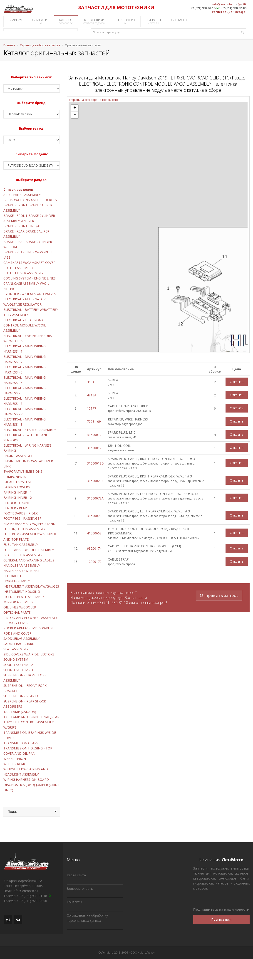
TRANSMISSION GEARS (20, 743)
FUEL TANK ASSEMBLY (20, 544)
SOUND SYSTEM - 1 (18, 659)
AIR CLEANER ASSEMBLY (22, 195)
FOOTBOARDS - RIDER (20, 513)
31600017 (94, 448)
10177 (91, 408)
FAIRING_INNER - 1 (17, 492)
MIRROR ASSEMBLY (18, 602)
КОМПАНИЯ (40, 21)
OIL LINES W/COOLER (19, 607)
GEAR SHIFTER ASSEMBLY (22, 555)
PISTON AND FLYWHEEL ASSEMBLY (30, 617)
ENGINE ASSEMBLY (17, 456)
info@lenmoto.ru (224, 4)
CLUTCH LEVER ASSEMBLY (23, 273)
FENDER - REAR (15, 508)
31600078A (95, 498)
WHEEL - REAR (14, 764)
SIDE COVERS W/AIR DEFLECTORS (29, 654)
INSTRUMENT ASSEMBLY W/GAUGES (31, 586)
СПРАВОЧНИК (125, 21)
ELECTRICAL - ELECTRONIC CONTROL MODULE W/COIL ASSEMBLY (24, 325)
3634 (90, 382)
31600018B (95, 463)
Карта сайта (76, 875)
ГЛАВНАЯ (15, 21)
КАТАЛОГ (66, 21)
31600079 (94, 516)
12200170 (94, 561)
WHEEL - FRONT (15, 758)
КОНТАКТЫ (179, 21)
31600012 (94, 435)
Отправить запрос (219, 595)
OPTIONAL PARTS (17, 612)
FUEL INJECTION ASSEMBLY (24, 529)
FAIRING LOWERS (16, 487)
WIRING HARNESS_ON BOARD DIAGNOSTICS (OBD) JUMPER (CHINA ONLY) (31, 784)
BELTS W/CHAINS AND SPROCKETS (30, 200)
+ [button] (74, 108)
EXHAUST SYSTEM (17, 482)
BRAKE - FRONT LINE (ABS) (24, 226)
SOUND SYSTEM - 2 (18, 664)
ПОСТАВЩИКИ (94, 21)
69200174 (94, 548)
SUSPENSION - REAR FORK (23, 696)
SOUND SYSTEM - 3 (18, 670)
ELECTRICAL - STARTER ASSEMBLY (29, 430)
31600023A (95, 481)
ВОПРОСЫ (153, 21)
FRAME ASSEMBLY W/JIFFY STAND (29, 524)
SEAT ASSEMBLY (15, 649)
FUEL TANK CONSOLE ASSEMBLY (28, 550)
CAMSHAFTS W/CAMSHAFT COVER (29, 262)
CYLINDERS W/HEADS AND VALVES (29, 294)
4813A (91, 395)
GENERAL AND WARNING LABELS (28, 560)
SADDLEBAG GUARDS (19, 644)
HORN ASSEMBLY (16, 581)
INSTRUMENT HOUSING (21, 591)
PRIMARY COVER (15, 623)
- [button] (74, 114)
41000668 (94, 533)
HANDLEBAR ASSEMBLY (21, 565)
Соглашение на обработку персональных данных (87, 918)
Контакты (74, 902)
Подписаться (221, 919)
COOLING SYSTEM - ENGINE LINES (29, 278)
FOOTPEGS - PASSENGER (22, 518)
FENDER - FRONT (16, 503)
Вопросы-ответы (80, 888)
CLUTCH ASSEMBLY (18, 268)
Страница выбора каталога (40, 45)
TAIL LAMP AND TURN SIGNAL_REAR (31, 717)
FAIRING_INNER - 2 (17, 497)
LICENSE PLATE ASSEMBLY (23, 597)
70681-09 (94, 421)
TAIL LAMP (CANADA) (19, 711)
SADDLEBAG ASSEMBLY (21, 638)
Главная (9, 45)
